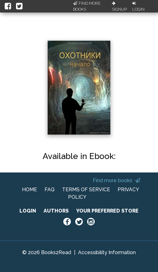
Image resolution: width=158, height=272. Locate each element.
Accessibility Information (107, 252)
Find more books (116, 180)
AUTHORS (56, 211)
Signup (119, 6)
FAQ (50, 189)
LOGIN (27, 211)
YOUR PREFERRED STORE (107, 211)
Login (138, 6)
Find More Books (87, 6)
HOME (29, 189)
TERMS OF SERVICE (86, 189)
